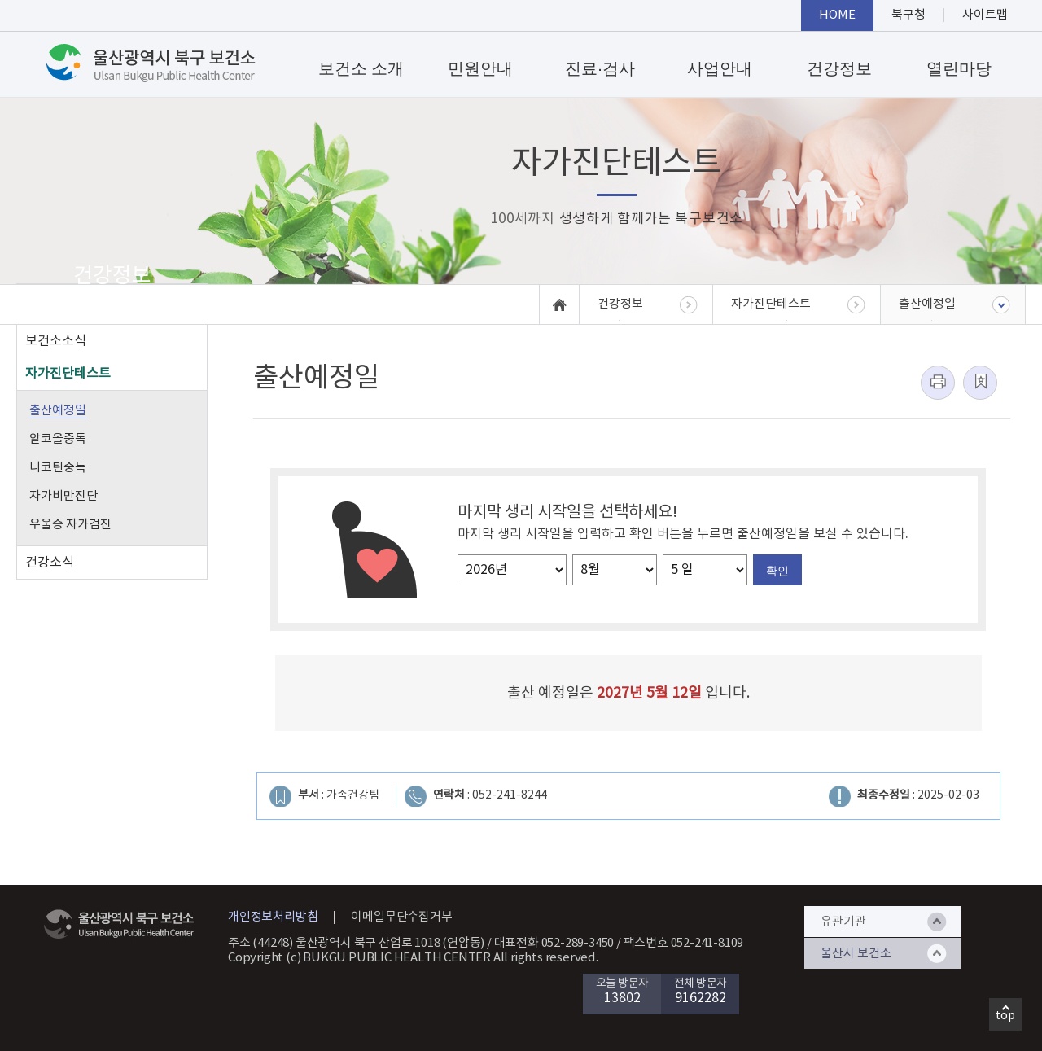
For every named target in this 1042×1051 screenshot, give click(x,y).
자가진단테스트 (68, 373)
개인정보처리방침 (272, 917)
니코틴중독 (57, 468)
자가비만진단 (63, 496)
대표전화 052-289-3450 (554, 943)
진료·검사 (600, 68)
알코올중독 (57, 439)
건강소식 (49, 562)
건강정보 (839, 68)
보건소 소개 (361, 68)
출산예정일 (57, 411)
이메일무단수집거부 (401, 917)
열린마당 (959, 68)
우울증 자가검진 (70, 525)
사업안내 (719, 68)
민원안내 (480, 68)
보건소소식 (55, 341)
